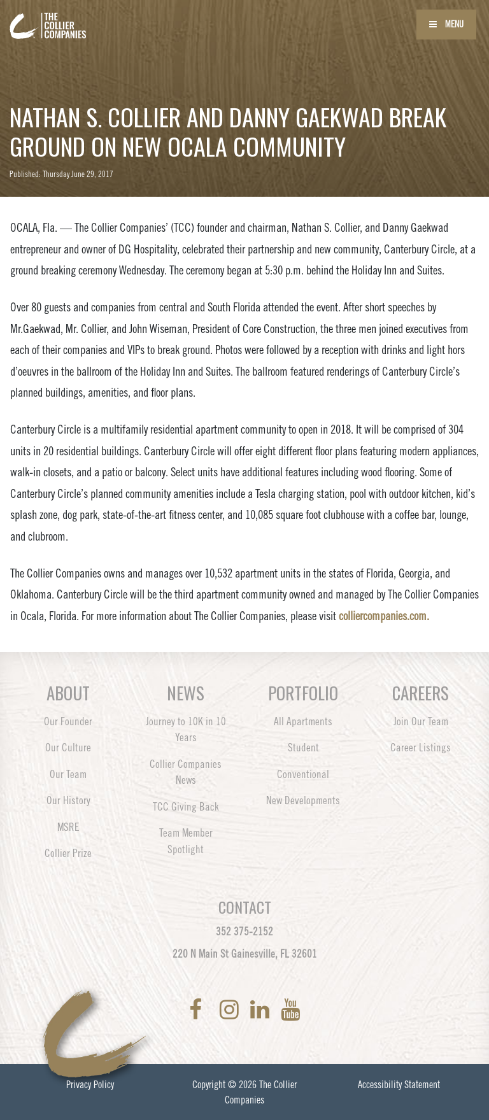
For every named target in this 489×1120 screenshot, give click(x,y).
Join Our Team (420, 721)
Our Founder (68, 721)
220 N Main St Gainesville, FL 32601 (245, 953)
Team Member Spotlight (186, 841)
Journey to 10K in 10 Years (186, 729)
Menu (446, 24)
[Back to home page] (83, 18)
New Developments (303, 800)
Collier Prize (68, 853)
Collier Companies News (186, 772)
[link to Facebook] (198, 1009)
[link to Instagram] (231, 1009)
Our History (68, 800)
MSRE (68, 827)
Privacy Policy (90, 1084)
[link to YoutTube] (290, 1009)
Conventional (303, 774)
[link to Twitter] (213, 1009)
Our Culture (68, 747)
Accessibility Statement (399, 1084)
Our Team (68, 774)
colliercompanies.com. (384, 616)
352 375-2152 (244, 931)
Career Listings (420, 747)
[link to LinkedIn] (262, 1009)
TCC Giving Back (186, 806)
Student (303, 747)
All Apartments (303, 721)
